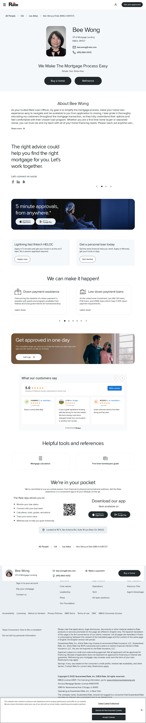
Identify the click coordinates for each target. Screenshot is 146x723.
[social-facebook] (12, 181)
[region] (73, 710)
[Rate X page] (8, 620)
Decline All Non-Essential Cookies (109, 710)
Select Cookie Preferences (108, 703)
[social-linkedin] (18, 181)
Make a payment (95, 570)
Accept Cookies (109, 717)
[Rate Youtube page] (21, 620)
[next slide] (111, 186)
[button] (4, 4)
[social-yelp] (23, 181)
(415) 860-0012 (62, 575)
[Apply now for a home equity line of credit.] (22, 259)
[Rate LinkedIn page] (16, 620)
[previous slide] (97, 186)
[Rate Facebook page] (12, 620)
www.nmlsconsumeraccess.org (121, 680)
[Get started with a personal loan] (88, 259)
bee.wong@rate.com (64, 570)
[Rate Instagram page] (3, 620)
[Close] (142, 710)
